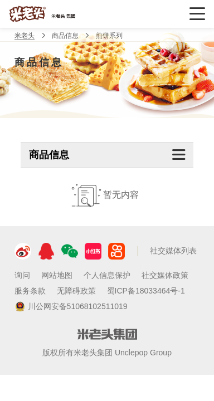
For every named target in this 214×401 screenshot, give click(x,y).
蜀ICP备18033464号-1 (146, 290)
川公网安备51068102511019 (71, 307)
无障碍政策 (76, 290)
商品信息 (65, 36)
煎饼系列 (109, 36)
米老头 (24, 36)
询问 (22, 275)
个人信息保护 (107, 275)
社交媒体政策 (165, 275)
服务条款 (30, 290)
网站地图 (56, 275)
